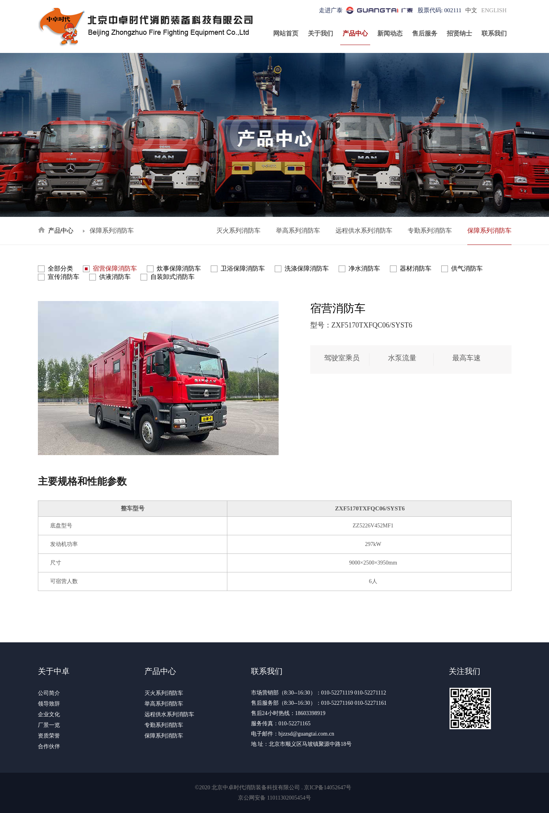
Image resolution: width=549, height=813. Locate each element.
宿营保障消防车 (115, 268)
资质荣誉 (49, 736)
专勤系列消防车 (430, 230)
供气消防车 (467, 268)
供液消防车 (115, 276)
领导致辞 (49, 704)
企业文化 (49, 714)
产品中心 (355, 33)
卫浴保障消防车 (243, 268)
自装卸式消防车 (172, 276)
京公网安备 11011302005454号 (274, 798)
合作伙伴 (49, 746)
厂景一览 (49, 725)
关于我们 (320, 33)
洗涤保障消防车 (307, 268)
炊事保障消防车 (179, 268)
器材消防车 (415, 268)
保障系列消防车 (489, 230)
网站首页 (285, 33)
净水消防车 (364, 268)
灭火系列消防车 (238, 230)
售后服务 (424, 33)
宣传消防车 (63, 276)
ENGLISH (493, 10)
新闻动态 (390, 33)
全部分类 (60, 268)
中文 (471, 10)
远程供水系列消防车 (363, 230)
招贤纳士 (459, 33)
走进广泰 (331, 10)
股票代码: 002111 (440, 10)
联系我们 (494, 33)
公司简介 (49, 693)
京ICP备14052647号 (327, 787)
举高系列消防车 (298, 230)
